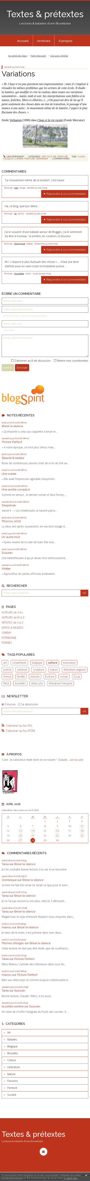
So (15, 213)
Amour (7, 676)
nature (54, 669)
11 (82, 826)
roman (64, 676)
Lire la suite (76, 759)
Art (44, 156)
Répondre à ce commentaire (66, 193)
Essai (77, 676)
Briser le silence (12, 426)
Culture (51, 156)
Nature (11, 1074)
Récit (6, 683)
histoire (34, 676)
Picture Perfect (12, 442)
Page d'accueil (38, 55)
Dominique (19, 243)
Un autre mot (11, 537)
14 (32, 830)
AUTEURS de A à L (12, 612)
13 (20, 830)
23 (57, 835)
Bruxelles (12, 1053)
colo (16, 187)
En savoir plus (70, 1178)
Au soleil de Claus (17, 55)
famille (21, 676)
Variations (18, 73)
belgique (37, 662)
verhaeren (42, 158)
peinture (22, 669)
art (5, 662)
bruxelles (20, 683)
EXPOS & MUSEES (12, 627)
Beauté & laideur (13, 458)
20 (20, 835)
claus (81, 156)
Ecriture (49, 676)
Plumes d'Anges (13, 943)
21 (32, 835)
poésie (7, 669)
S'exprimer (9, 505)
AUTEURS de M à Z (13, 617)
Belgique (12, 1046)
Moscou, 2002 (11, 521)
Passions (12, 1081)
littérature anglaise (75, 669)
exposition (69, 662)
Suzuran (7, 552)
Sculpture (38, 669)
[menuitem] (23, 40)
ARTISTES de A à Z (12, 622)
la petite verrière (13, 1006)
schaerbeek (19, 662)
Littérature (13, 1067)
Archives (43, 41)
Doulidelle (19, 273)
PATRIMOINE (9, 638)
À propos (65, 41)
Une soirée (9, 473)
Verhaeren (16, 120)
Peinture (62, 156)
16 (57, 830)
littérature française (60, 683)
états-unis (37, 683)
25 (82, 835)
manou (6, 927)
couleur (8, 158)
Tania (5, 864)
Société (11, 1095)
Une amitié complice (16, 489)
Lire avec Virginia (59, 55)
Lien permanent (14, 156)
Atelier (6, 568)
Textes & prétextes (45, 14)
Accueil (23, 41)
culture (52, 662)
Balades (12, 1039)
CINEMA (6, 632)
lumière (18, 158)
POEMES (7, 642)
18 (82, 830)
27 (20, 840)
